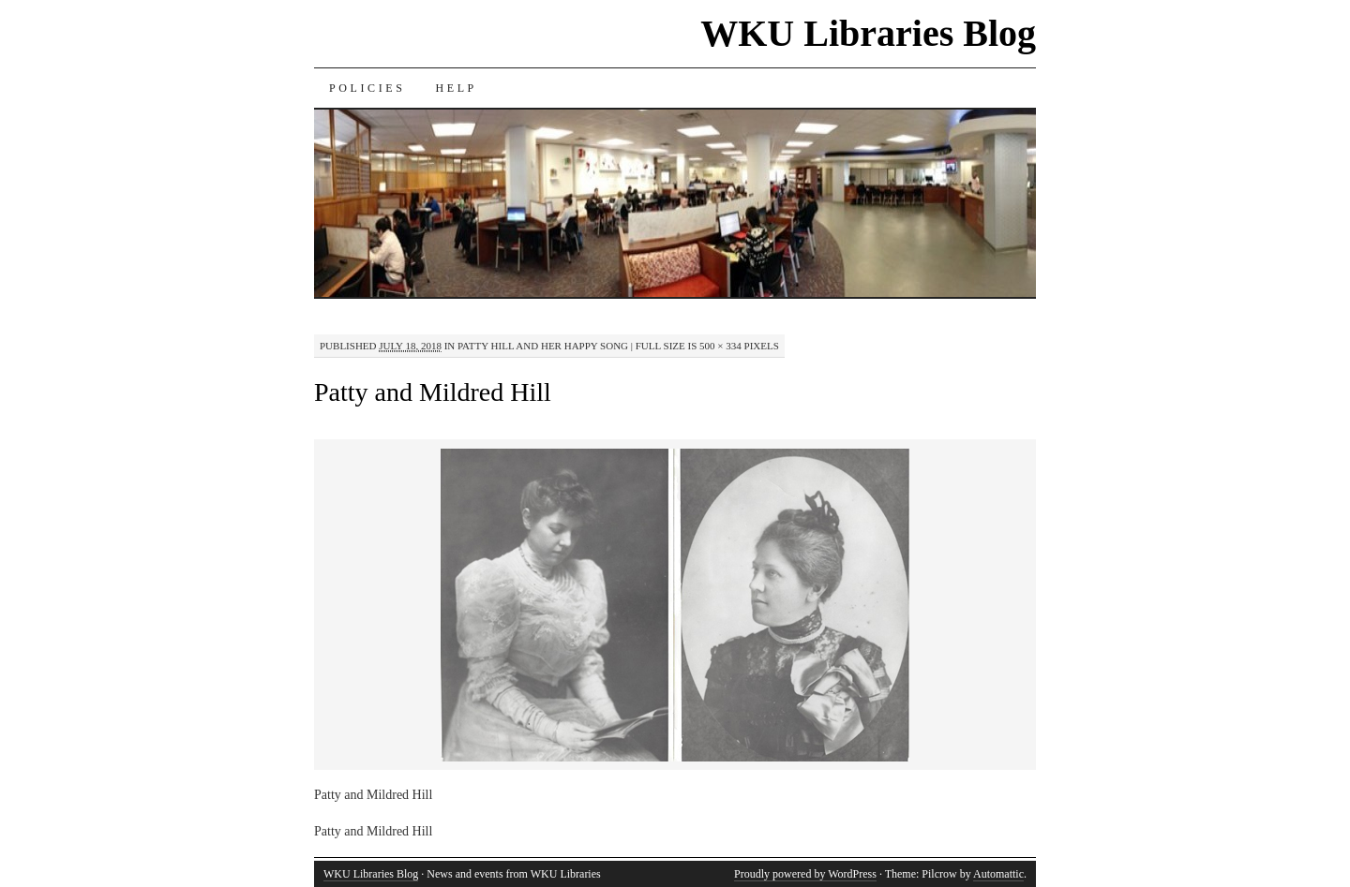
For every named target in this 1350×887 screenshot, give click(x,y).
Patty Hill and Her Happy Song (543, 345)
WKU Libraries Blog (868, 33)
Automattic (998, 873)
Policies (367, 88)
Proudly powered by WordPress (805, 873)
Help (455, 88)
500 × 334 (720, 345)
